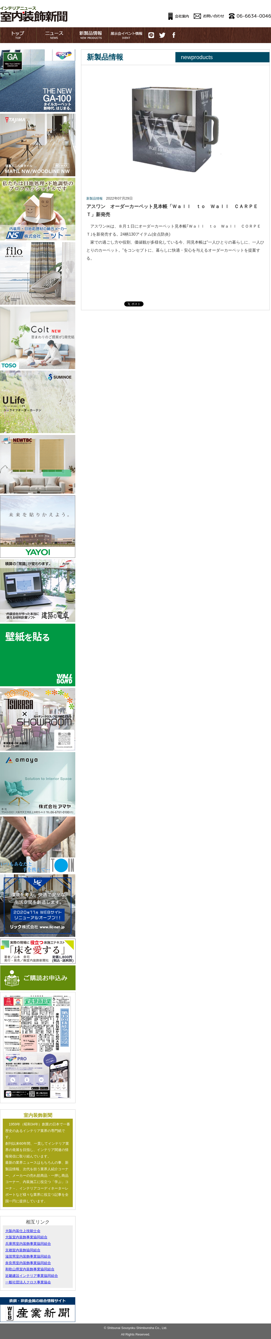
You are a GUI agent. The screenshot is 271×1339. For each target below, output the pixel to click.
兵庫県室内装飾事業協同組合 (28, 1244)
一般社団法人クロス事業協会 (28, 1282)
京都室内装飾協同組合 (22, 1250)
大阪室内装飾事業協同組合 (26, 1237)
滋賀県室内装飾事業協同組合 (28, 1256)
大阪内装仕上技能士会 (22, 1231)
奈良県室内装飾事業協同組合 (28, 1263)
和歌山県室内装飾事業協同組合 (29, 1269)
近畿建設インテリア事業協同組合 (31, 1276)
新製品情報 (94, 198)
